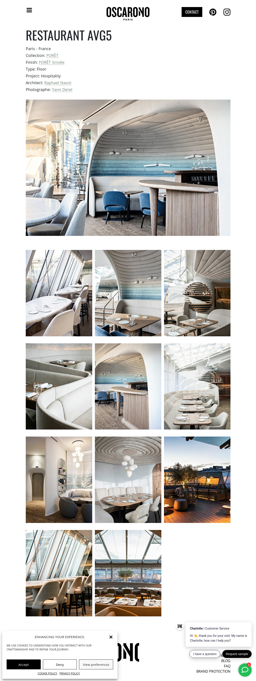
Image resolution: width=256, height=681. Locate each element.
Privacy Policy (69, 673)
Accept (23, 664)
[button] (111, 637)
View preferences (96, 664)
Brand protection (213, 671)
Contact (192, 12)
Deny (60, 664)
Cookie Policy (47, 673)
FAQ (227, 666)
